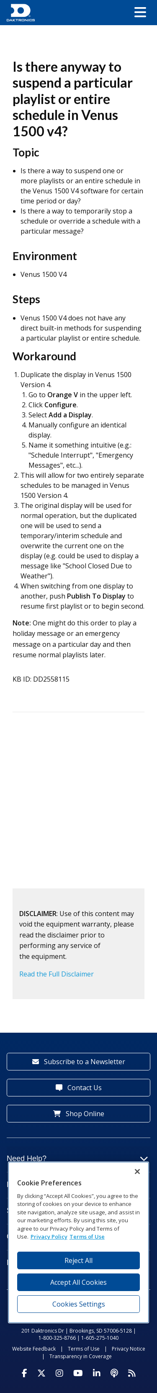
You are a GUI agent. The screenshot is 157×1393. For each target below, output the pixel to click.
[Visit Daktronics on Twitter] (41, 1373)
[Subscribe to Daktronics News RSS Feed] (132, 1373)
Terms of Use (84, 1348)
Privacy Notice (128, 1348)
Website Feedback (34, 1348)
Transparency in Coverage (80, 1356)
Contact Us (79, 1087)
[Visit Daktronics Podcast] (114, 1373)
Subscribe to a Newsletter (78, 1061)
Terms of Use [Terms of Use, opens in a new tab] (87, 1236)
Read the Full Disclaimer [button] (56, 974)
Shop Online (78, 1113)
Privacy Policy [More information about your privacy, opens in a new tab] (49, 1236)
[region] (78, 1242)
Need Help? (77, 1158)
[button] (140, 12)
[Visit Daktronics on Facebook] (24, 1373)
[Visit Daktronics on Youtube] (78, 1373)
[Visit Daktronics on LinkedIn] (96, 1373)
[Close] (137, 1171)
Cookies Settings (78, 1304)
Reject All (78, 1260)
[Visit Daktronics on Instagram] (59, 1373)
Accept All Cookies (78, 1282)
